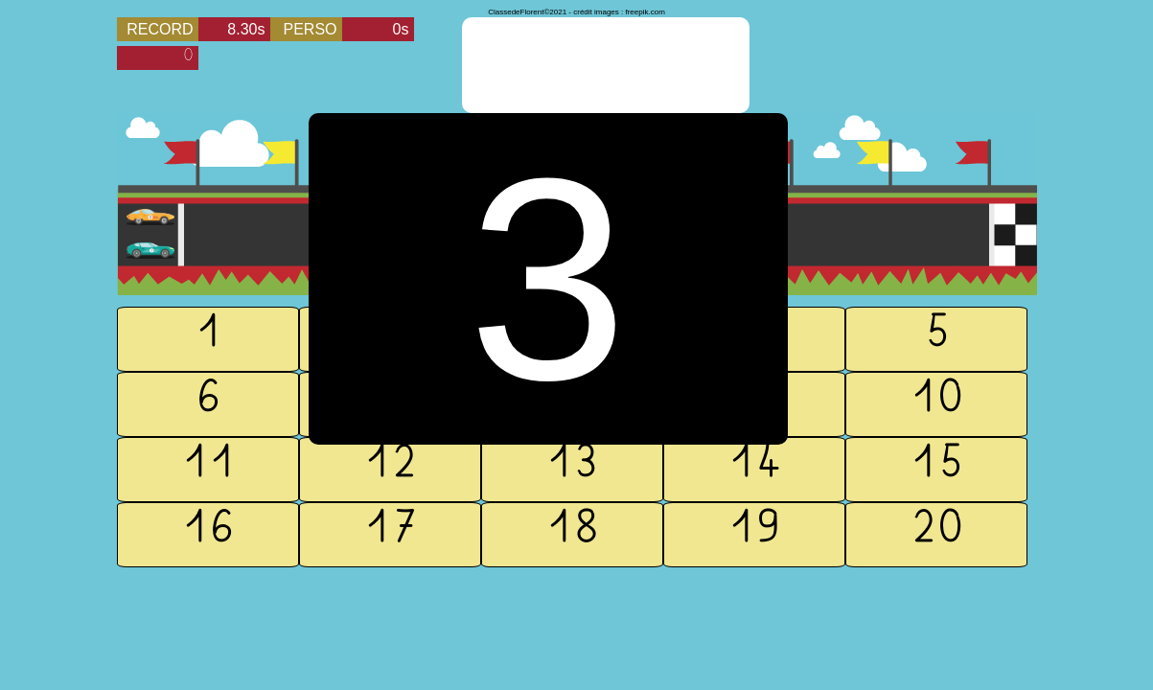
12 (390, 469)
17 (390, 534)
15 (936, 469)
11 (208, 469)
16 (208, 534)
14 (754, 469)
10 (936, 404)
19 (754, 534)
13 (572, 469)
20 (936, 534)
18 (572, 534)
